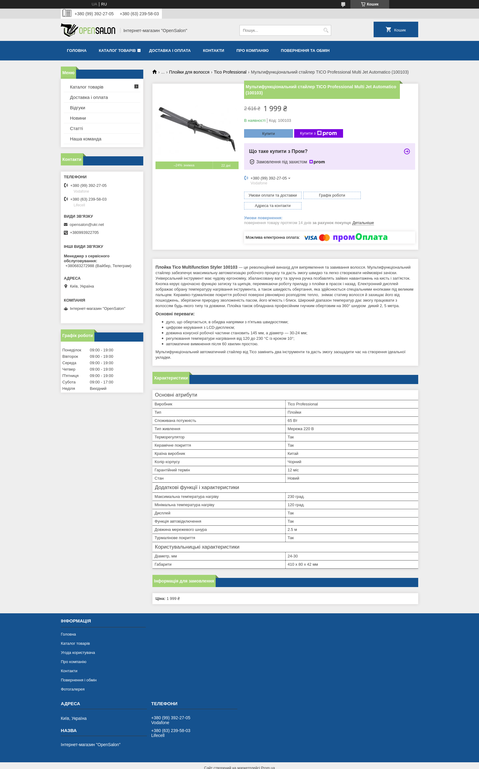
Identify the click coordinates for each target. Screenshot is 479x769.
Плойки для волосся (189, 72)
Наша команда (85, 138)
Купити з (318, 133)
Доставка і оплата (170, 50)
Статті (76, 128)
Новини (78, 118)
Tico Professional (230, 72)
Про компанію (252, 50)
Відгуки (77, 107)
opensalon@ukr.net (87, 224)
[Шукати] (325, 30)
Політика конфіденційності (290, 763)
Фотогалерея (73, 679)
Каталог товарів (117, 50)
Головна (76, 50)
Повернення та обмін (305, 50)
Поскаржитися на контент (242, 763)
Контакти (213, 50)
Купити (268, 133)
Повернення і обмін (79, 669)
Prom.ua (268, 758)
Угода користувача (78, 642)
